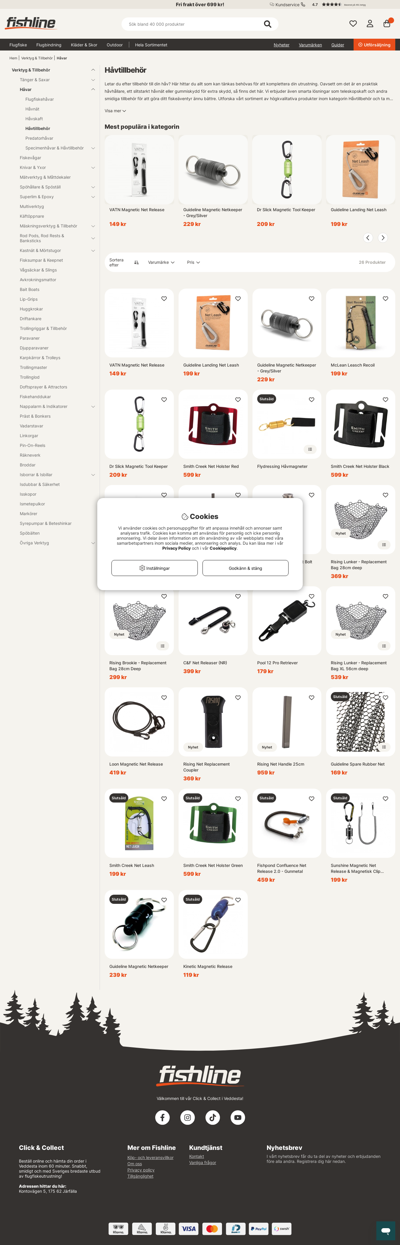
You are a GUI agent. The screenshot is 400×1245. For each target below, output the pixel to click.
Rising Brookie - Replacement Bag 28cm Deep (137, 665)
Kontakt (196, 1156)
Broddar (27, 464)
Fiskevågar (30, 157)
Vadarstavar (31, 425)
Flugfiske (18, 44)
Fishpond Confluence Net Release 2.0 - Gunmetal (281, 868)
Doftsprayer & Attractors (43, 386)
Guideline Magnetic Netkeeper (138, 966)
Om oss (134, 1163)
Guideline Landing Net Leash (358, 209)
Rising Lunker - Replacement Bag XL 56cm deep (359, 665)
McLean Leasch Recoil (353, 364)
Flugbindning (48, 44)
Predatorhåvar (39, 138)
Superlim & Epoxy (54, 196)
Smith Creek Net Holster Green (213, 865)
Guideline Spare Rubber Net (358, 763)
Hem (13, 58)
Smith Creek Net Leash (131, 865)
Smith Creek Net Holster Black (360, 466)
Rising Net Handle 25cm (280, 763)
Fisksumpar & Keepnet (41, 260)
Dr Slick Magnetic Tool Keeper (286, 209)
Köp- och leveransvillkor (150, 1157)
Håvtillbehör (37, 128)
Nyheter (281, 44)
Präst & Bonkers (35, 416)
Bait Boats (29, 289)
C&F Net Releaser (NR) (205, 662)
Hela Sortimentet (151, 44)
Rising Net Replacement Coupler (206, 766)
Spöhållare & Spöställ (54, 186)
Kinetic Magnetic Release (207, 966)
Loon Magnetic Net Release (136, 763)
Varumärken (310, 44)
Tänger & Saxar (54, 79)
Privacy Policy (176, 548)
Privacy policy (141, 1169)
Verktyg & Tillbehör (37, 58)
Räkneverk (30, 455)
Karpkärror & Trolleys (40, 357)
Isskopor (28, 494)
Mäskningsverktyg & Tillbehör (54, 225)
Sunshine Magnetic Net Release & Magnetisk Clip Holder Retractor (355, 868)
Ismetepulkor (32, 503)
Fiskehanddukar (35, 396)
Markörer (28, 513)
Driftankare (30, 318)
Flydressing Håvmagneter (282, 466)
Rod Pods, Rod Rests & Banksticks (54, 238)
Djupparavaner (34, 347)
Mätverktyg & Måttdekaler (45, 177)
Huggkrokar (31, 308)
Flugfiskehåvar (39, 99)
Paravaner (30, 338)
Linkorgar (29, 435)
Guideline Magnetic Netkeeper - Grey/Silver (212, 212)
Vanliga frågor (202, 1162)
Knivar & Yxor (54, 167)
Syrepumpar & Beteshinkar (46, 523)
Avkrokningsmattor (38, 279)
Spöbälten (30, 533)
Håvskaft (34, 118)
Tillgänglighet (140, 1176)
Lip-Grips (29, 299)
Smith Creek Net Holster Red (211, 466)
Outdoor (115, 44)
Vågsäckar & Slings (38, 269)
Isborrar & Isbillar (54, 474)
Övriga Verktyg (54, 542)
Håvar (62, 58)
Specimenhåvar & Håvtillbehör (56, 147)
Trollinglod (30, 377)
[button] (351, 4)
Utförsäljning (374, 44)
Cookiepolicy (223, 548)
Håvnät (32, 108)
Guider (337, 44)
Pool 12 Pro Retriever (277, 662)
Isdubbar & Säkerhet (40, 484)
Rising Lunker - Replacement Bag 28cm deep (359, 564)
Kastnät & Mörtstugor (54, 250)
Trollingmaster (33, 367)
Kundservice (287, 4)
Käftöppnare (32, 216)
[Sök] (200, 24)
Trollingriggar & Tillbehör (43, 328)
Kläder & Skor (84, 44)
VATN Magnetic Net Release (136, 209)
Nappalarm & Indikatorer (54, 406)
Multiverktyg (32, 206)
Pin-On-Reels (32, 445)
